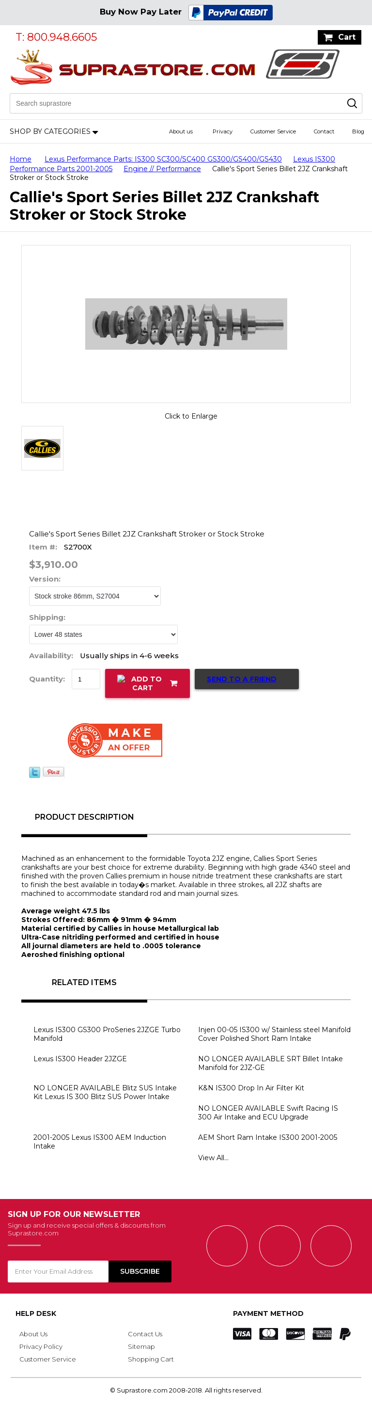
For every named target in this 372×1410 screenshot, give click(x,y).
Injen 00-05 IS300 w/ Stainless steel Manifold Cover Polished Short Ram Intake (274, 1034)
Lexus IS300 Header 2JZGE (80, 1058)
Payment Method (268, 1313)
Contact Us (145, 1334)
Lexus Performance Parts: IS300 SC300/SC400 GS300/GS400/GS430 (163, 159)
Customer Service (273, 131)
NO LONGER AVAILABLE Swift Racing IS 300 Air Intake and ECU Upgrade (268, 1112)
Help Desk (36, 1313)
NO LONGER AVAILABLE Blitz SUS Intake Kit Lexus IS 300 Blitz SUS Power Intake (105, 1092)
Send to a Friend (242, 679)
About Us (33, 1334)
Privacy (222, 131)
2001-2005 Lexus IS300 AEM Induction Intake (99, 1142)
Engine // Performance (162, 168)
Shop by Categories (50, 131)
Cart (347, 37)
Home (20, 159)
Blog (358, 131)
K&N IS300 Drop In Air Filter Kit (251, 1088)
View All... (213, 1157)
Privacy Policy (40, 1346)
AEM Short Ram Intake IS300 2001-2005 (267, 1137)
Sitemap (141, 1346)
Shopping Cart (151, 1359)
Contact (324, 131)
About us (181, 131)
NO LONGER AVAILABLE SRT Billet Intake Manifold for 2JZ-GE (270, 1063)
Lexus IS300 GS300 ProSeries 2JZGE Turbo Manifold (107, 1034)
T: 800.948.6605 (56, 37)
